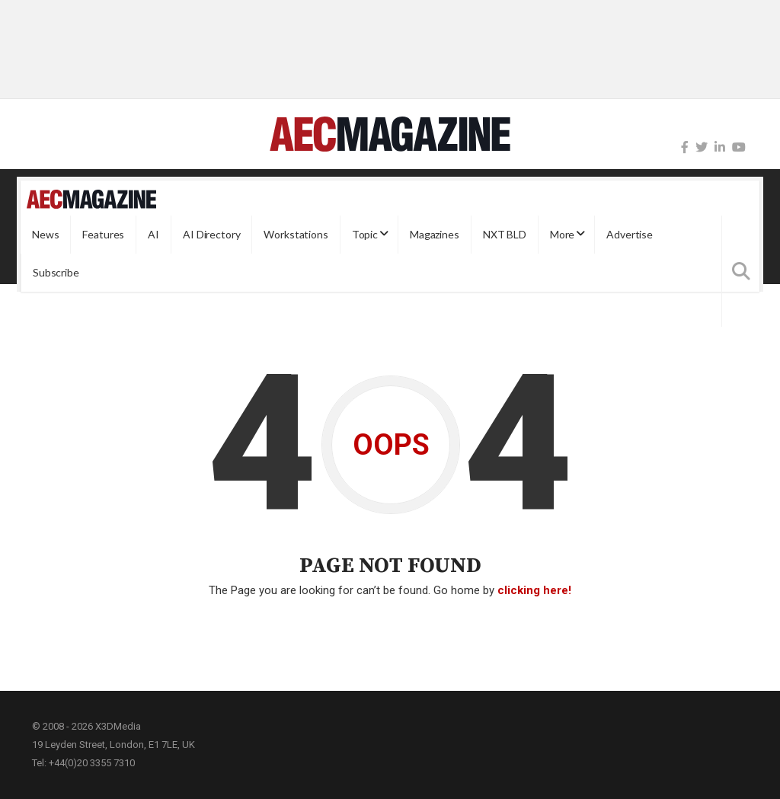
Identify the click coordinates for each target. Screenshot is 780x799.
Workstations (296, 234)
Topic (365, 234)
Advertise (629, 234)
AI (153, 234)
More (562, 234)
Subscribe (56, 272)
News (45, 234)
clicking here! (534, 590)
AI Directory (211, 234)
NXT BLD (504, 234)
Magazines (434, 234)
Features (103, 234)
